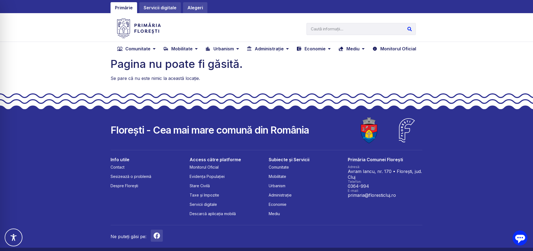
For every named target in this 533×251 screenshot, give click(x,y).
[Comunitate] (137, 48)
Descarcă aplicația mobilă (213, 213)
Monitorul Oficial (204, 167)
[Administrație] (268, 48)
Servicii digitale (203, 204)
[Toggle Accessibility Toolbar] (13, 237)
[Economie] (314, 48)
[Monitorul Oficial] (394, 48)
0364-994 (358, 186)
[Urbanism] (222, 48)
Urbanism (277, 185)
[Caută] (410, 29)
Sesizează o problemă (131, 176)
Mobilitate (277, 176)
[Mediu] (352, 48)
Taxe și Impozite (204, 195)
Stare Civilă (200, 185)
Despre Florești (124, 185)
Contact (117, 167)
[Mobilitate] (181, 48)
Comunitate (279, 167)
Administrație (280, 195)
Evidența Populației (207, 176)
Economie (277, 204)
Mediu (274, 213)
